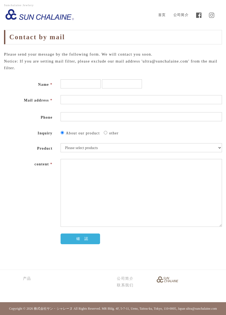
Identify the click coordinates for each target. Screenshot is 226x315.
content (43, 164)
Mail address (38, 100)
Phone (46, 117)
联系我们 (125, 285)
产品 (27, 279)
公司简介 (181, 15)
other (111, 133)
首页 (162, 15)
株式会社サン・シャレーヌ (53, 308)
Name (45, 85)
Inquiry (45, 133)
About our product (80, 133)
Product (45, 148)
